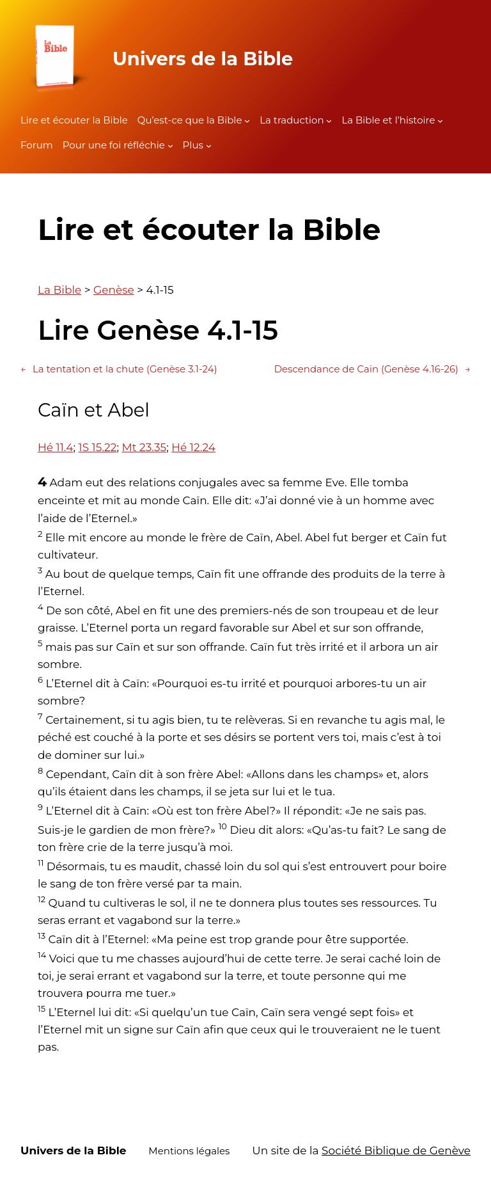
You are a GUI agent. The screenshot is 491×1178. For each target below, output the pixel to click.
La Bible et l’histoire (388, 120)
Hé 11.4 (55, 447)
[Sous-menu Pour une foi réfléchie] (170, 145)
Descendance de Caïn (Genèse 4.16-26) (372, 369)
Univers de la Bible (203, 58)
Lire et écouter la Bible (74, 120)
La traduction (291, 120)
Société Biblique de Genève (396, 1150)
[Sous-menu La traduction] (329, 120)
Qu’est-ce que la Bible (189, 120)
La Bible (59, 289)
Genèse (113, 289)
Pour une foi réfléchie (114, 145)
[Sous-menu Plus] (209, 145)
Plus (193, 145)
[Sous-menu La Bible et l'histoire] (440, 120)
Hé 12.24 (193, 447)
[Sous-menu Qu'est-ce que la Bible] (247, 120)
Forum (36, 145)
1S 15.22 (98, 447)
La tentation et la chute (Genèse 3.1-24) (118, 369)
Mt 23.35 (143, 447)
